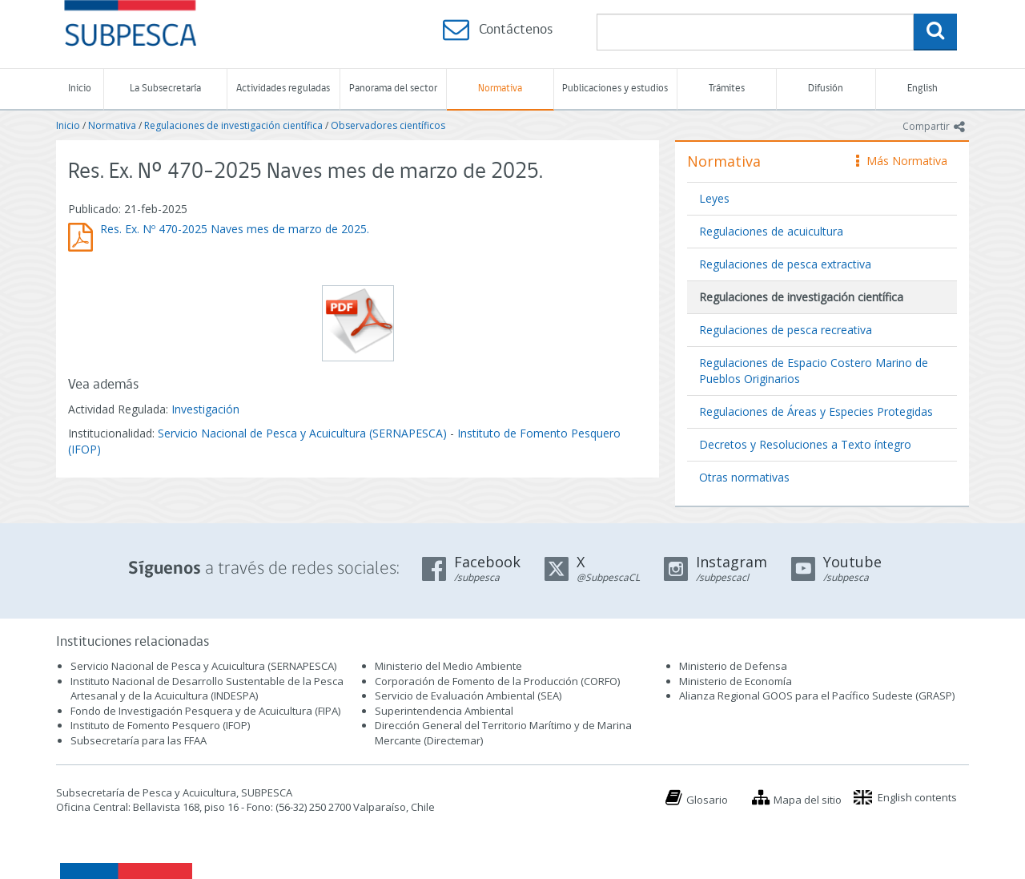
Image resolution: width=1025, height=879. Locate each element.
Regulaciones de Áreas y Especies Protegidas (816, 411)
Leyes (714, 198)
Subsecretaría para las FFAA (138, 740)
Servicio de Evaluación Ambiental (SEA (467, 695)
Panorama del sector (393, 88)
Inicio (79, 88)
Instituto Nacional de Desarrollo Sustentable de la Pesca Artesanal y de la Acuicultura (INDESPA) (207, 689)
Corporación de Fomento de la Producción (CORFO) (497, 681)
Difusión (825, 88)
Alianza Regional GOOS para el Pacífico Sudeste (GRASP (815, 695)
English (922, 88)
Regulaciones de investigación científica (233, 125)
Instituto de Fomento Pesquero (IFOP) (160, 725)
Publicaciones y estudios (615, 88)
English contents (917, 797)
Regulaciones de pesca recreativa (785, 329)
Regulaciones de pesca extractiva (785, 264)
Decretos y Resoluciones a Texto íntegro (805, 444)
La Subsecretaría (165, 88)
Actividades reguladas (283, 88)
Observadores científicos (388, 125)
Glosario (707, 799)
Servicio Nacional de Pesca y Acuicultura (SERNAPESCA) (302, 433)
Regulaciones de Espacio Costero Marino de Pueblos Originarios (813, 370)
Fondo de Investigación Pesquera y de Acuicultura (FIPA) (205, 711)
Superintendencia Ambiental (444, 711)
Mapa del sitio (808, 799)
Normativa (500, 88)
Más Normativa (901, 160)
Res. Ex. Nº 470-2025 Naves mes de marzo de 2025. (234, 228)
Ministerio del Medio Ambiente (448, 666)
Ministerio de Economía (735, 681)
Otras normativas (744, 477)
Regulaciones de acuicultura (771, 231)
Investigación (205, 409)
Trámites (727, 88)
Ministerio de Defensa (733, 666)
